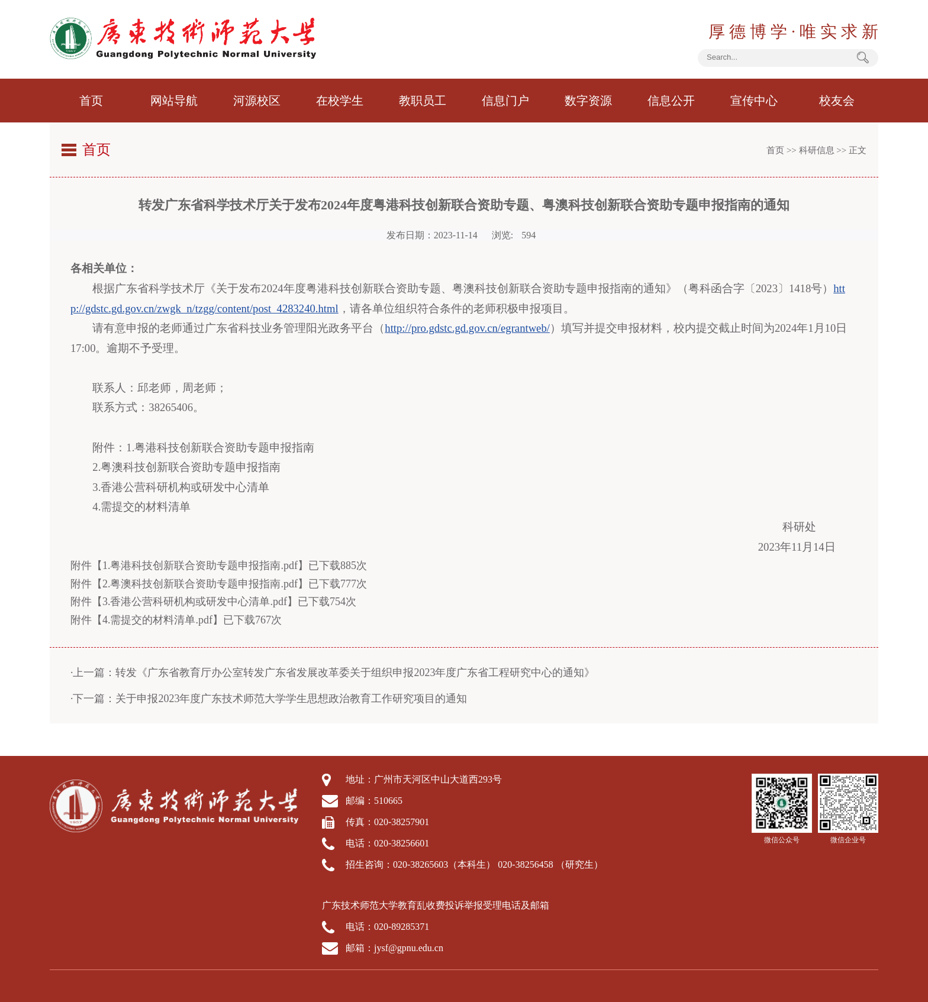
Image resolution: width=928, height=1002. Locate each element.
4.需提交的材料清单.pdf (157, 620)
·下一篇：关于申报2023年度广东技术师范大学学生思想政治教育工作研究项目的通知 (269, 698)
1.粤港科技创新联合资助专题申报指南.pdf (200, 565)
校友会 (837, 100)
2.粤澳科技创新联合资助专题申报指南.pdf (200, 584)
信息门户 (505, 100)
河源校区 (257, 100)
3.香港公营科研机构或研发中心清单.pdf (194, 601)
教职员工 (422, 100)
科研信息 (816, 150)
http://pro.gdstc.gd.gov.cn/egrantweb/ (467, 328)
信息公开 (671, 100)
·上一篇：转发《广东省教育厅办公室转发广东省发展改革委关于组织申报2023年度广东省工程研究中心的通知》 (332, 672)
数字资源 (588, 100)
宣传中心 (754, 100)
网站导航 (174, 100)
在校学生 (339, 100)
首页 (91, 100)
